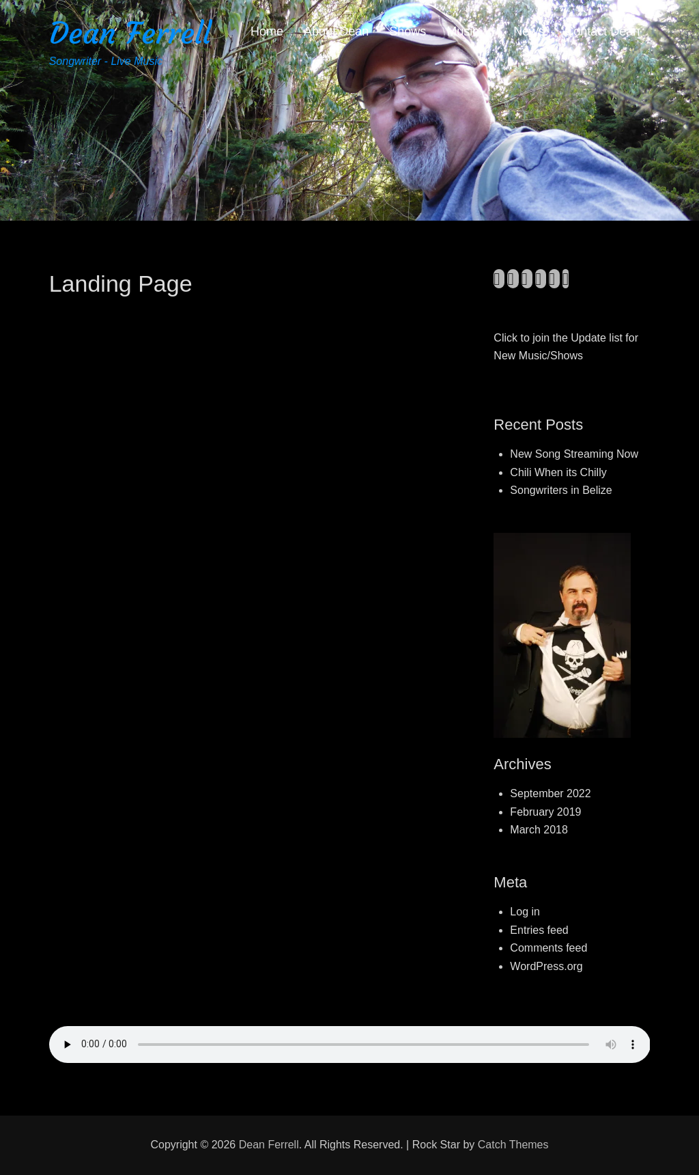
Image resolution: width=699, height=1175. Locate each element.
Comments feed (548, 948)
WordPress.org (546, 966)
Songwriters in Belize (561, 490)
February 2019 (545, 812)
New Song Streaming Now (574, 454)
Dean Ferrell (130, 33)
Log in (525, 911)
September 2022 (550, 793)
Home (267, 31)
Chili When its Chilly (558, 472)
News (528, 31)
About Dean (336, 31)
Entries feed (539, 930)
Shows (407, 31)
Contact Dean (602, 31)
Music (462, 31)
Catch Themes (513, 1144)
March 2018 (539, 829)
